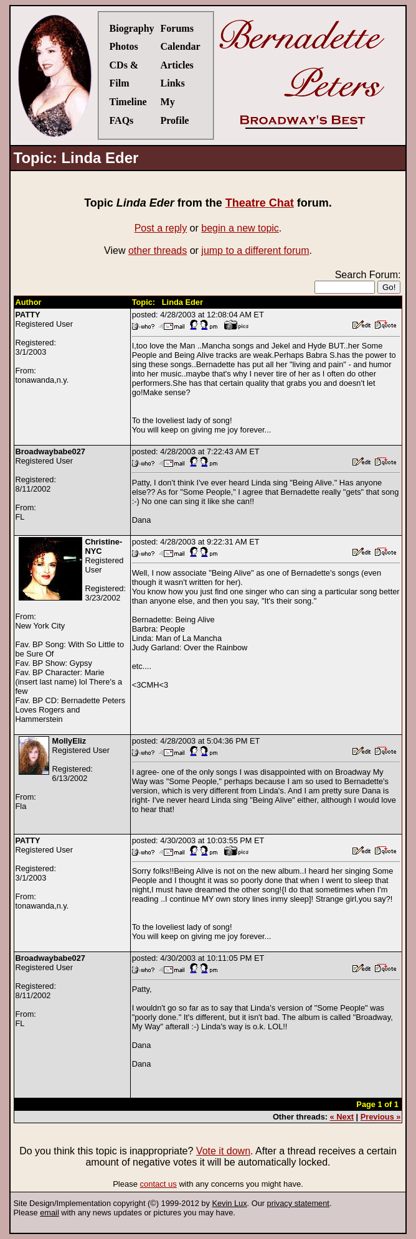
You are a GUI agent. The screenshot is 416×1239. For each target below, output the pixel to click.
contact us (158, 1184)
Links (173, 83)
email (49, 1212)
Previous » (381, 1116)
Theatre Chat (259, 203)
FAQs (122, 120)
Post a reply (161, 228)
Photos (124, 46)
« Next (342, 1116)
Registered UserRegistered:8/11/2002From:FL (50, 484)
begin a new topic (240, 228)
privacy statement (298, 1203)
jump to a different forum (255, 250)
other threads (157, 250)
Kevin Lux (229, 1203)
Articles (177, 65)
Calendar (181, 46)
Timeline (128, 101)
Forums (177, 28)
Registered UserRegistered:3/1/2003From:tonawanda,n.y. (44, 347)
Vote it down (223, 1151)
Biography (132, 28)
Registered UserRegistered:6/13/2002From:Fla (63, 773)
